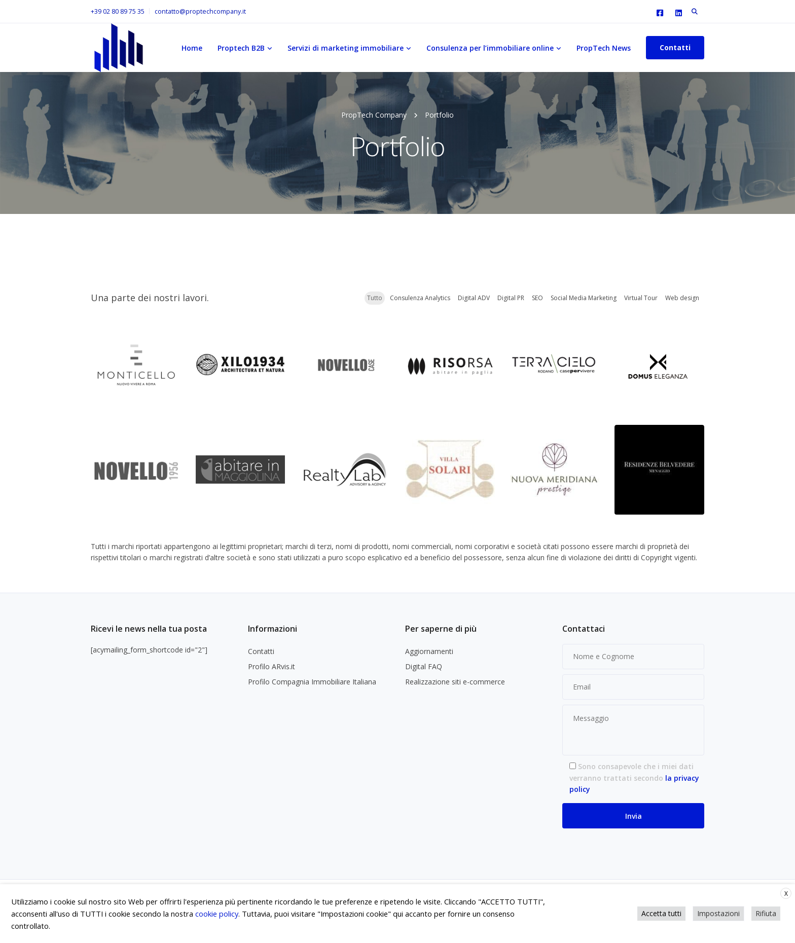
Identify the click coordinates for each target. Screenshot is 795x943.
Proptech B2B (241, 48)
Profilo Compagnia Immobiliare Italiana (312, 681)
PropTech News (603, 48)
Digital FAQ (423, 666)
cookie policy (216, 914)
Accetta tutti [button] (661, 913)
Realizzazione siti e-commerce (455, 681)
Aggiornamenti (429, 651)
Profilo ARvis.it (271, 666)
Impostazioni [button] (718, 913)
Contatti (675, 47)
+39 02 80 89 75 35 (117, 11)
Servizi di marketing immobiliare (345, 48)
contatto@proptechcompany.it (200, 11)
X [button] (786, 893)
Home (192, 48)
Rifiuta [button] (765, 913)
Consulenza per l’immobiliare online (490, 48)
